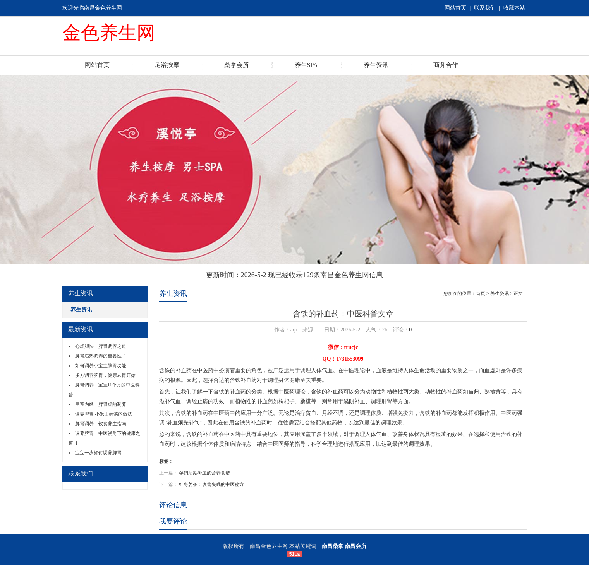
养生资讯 (376, 65)
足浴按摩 (167, 65)
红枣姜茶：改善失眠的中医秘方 (211, 484)
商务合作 (445, 65)
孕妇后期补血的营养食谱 (204, 473)
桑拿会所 (236, 65)
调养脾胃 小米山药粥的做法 (103, 414)
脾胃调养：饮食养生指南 (100, 423)
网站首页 (455, 8)
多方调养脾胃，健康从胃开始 (105, 375)
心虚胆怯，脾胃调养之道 (100, 346)
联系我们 (485, 8)
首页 (480, 293)
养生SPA (306, 65)
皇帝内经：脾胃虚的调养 (100, 404)
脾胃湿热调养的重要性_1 (100, 356)
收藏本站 (514, 8)
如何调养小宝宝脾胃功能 (100, 365)
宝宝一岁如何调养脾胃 (98, 452)
